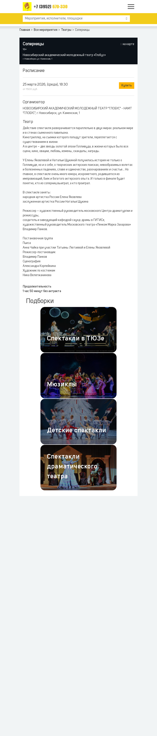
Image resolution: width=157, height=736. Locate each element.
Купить (126, 85)
